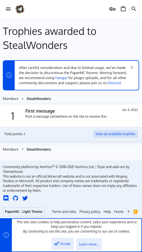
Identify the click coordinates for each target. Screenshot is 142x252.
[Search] (133, 9)
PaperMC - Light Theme (23, 211)
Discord (114, 83)
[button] (8, 9)
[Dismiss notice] (131, 68)
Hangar (61, 77)
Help (107, 211)
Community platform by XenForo (48, 167)
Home (119, 211)
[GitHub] (15, 198)
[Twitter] (25, 198)
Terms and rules (64, 211)
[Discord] (6, 198)
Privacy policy (90, 211)
